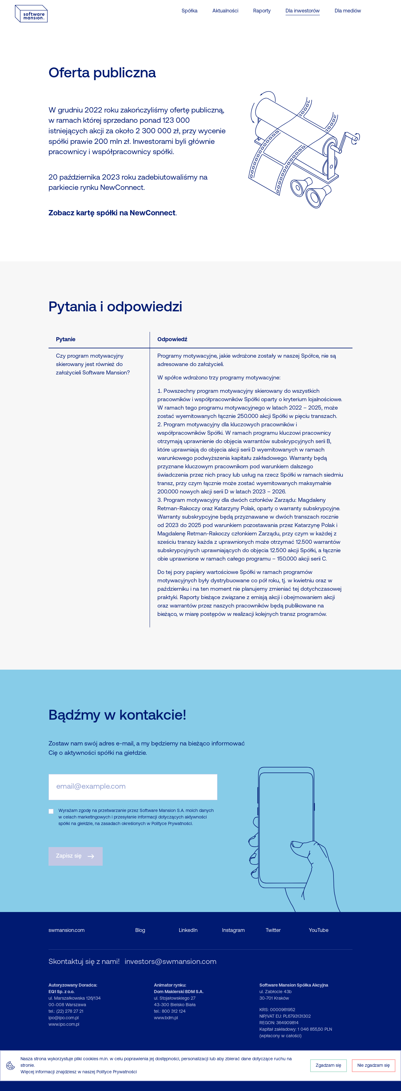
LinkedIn (188, 930)
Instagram (233, 930)
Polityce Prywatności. (172, 824)
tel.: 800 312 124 (170, 1011)
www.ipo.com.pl (64, 1024)
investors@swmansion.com (171, 962)
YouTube (319, 930)
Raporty (262, 11)
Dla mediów (348, 11)
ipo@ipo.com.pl (64, 1018)
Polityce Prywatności (116, 1072)
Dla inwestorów (303, 11)
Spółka (190, 11)
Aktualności (225, 11)
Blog (140, 930)
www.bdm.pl (166, 1018)
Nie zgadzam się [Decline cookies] (373, 1065)
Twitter (273, 930)
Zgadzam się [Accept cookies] (328, 1065)
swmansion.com (67, 930)
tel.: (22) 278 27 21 (66, 1011)
